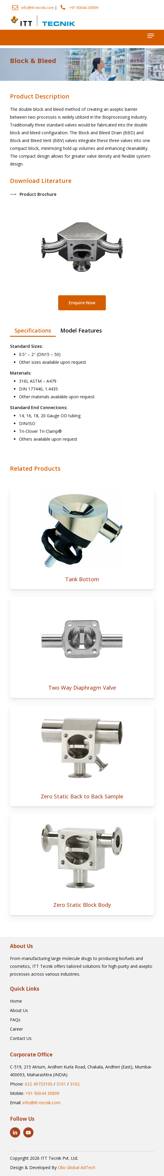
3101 (61, 1084)
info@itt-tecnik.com (37, 7)
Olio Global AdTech (76, 1167)
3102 (75, 1084)
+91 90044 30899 (83, 7)
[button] (150, 36)
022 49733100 (38, 1084)
